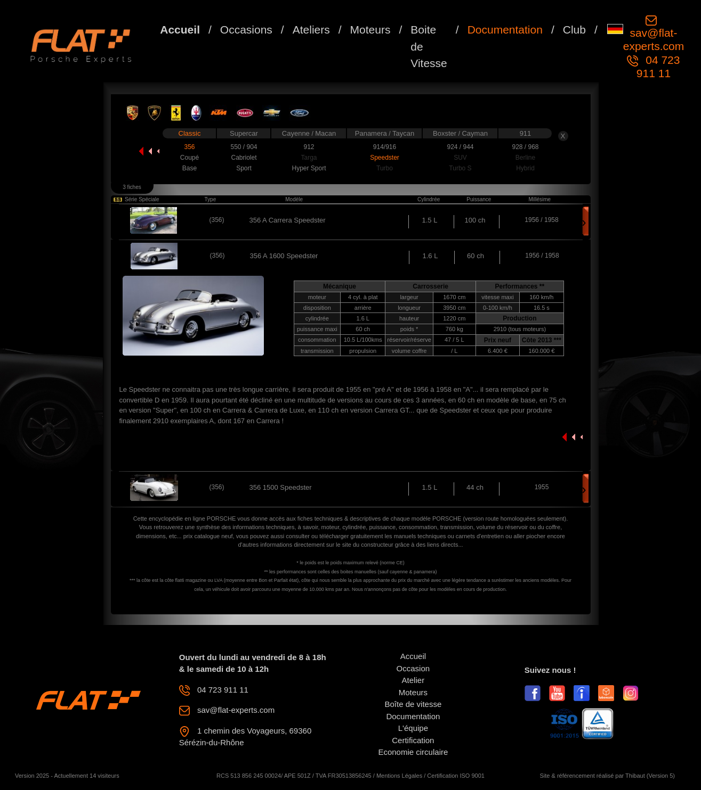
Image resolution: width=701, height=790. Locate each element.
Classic (190, 133)
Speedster (384, 157)
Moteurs (370, 29)
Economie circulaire (413, 751)
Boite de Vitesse (428, 46)
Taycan (403, 133)
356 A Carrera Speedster (287, 220)
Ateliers (311, 29)
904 (251, 147)
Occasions (246, 29)
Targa (309, 157)
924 (453, 147)
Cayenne (297, 133)
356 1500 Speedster (280, 487)
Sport (244, 168)
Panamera (372, 133)
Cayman (474, 133)
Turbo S (460, 168)
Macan (325, 133)
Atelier (413, 680)
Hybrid (525, 168)
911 (525, 133)
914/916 (384, 147)
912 (308, 147)
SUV (460, 157)
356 (189, 147)
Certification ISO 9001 (456, 775)
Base (189, 168)
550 (236, 147)
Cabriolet (243, 157)
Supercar (244, 133)
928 (518, 147)
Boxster (445, 133)
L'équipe (413, 728)
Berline (525, 157)
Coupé (189, 157)
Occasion (413, 668)
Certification (413, 740)
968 (533, 147)
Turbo (384, 168)
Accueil (180, 29)
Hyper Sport (309, 168)
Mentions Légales (399, 775)
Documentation (505, 29)
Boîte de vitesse (413, 704)
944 (468, 147)
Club (574, 29)
